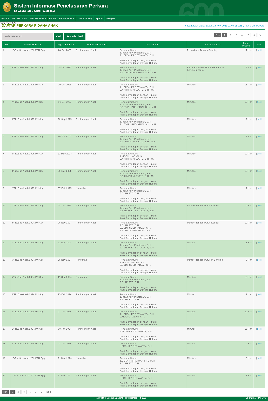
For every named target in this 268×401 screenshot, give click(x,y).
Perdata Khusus (38, 18)
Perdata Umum (19, 18)
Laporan (99, 18)
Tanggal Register (65, 44)
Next (261, 35)
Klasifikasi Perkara (97, 44)
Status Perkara (212, 44)
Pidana (52, 18)
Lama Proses (246, 44)
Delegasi (110, 18)
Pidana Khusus (66, 18)
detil (259, 50)
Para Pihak (152, 44)
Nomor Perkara (32, 44)
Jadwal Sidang (84, 18)
